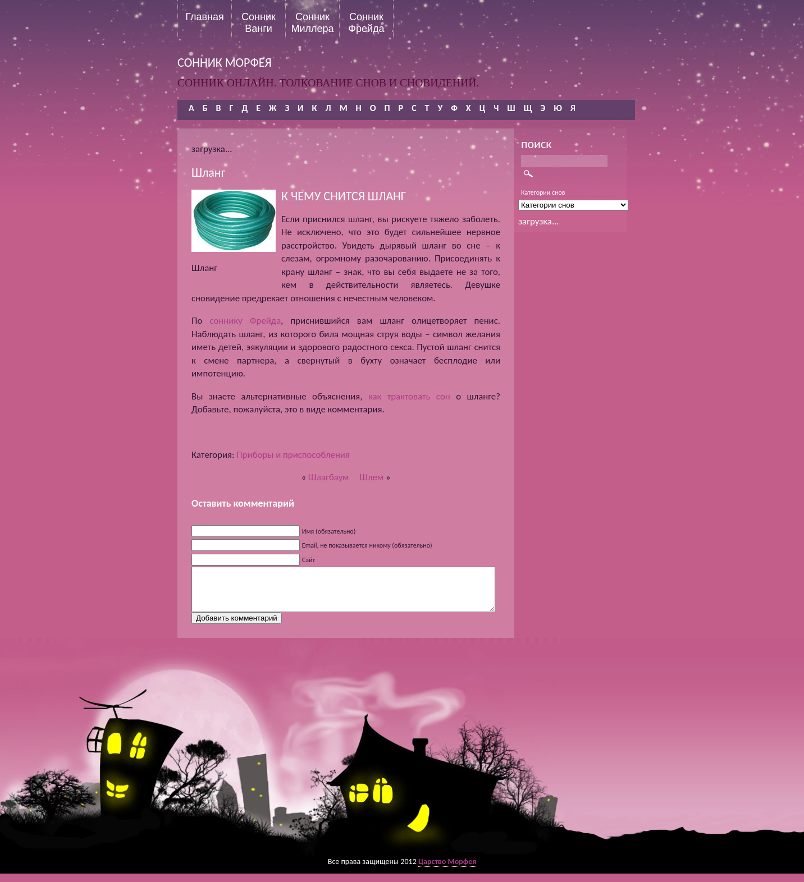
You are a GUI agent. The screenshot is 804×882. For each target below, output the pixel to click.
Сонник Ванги (258, 22)
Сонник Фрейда (366, 22)
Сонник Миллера (312, 22)
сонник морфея (224, 62)
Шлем (371, 477)
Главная (204, 16)
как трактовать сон (409, 396)
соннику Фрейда (245, 321)
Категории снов (543, 192)
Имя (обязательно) (329, 531)
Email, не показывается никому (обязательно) (367, 545)
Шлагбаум (328, 477)
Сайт (308, 560)
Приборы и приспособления (293, 455)
